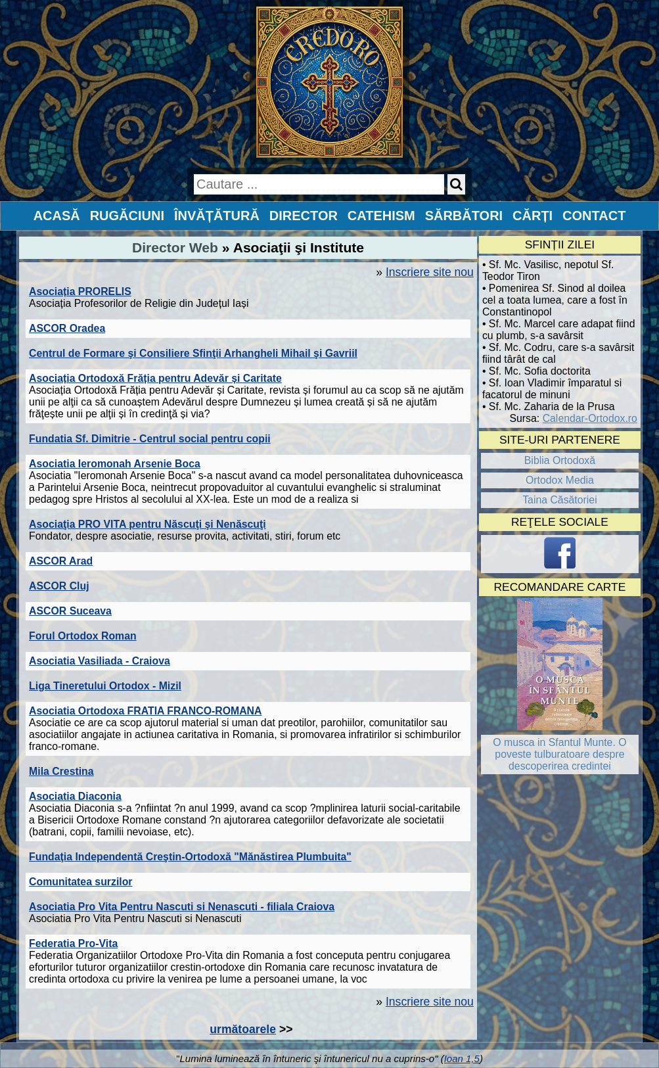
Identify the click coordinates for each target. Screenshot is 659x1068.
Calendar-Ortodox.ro (590, 418)
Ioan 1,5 (462, 1058)
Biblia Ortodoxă (559, 460)
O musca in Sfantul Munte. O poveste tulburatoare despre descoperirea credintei (559, 754)
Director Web (175, 247)
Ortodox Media (560, 480)
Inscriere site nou (430, 272)
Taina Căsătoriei (559, 499)
